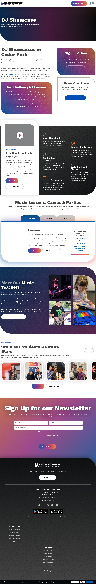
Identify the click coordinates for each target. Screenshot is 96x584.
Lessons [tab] (29, 219)
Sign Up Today (78, 3)
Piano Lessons (80, 238)
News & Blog (48, 556)
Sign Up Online (75, 68)
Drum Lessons (80, 243)
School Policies (14, 535)
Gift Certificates (48, 559)
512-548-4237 (49, 500)
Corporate (48, 547)
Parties (62, 472)
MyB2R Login (48, 571)
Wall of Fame (54, 386)
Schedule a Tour (14, 538)
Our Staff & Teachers (14, 317)
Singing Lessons (79, 246)
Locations (48, 568)
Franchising (48, 565)
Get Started (47, 478)
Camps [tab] (48, 219)
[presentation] (48, 440)
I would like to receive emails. (48, 431)
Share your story (75, 98)
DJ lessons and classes (30, 104)
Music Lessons (52, 251)
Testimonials (48, 553)
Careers (14, 541)
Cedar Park (14, 527)
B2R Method (48, 550)
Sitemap (68, 516)
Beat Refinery (12, 74)
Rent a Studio (48, 562)
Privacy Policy (60, 516)
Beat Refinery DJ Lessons (79, 249)
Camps (51, 472)
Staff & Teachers (15, 530)
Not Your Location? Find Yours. (48, 497)
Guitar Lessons (80, 241)
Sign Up (12, 181)
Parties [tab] (66, 219)
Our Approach (14, 186)
